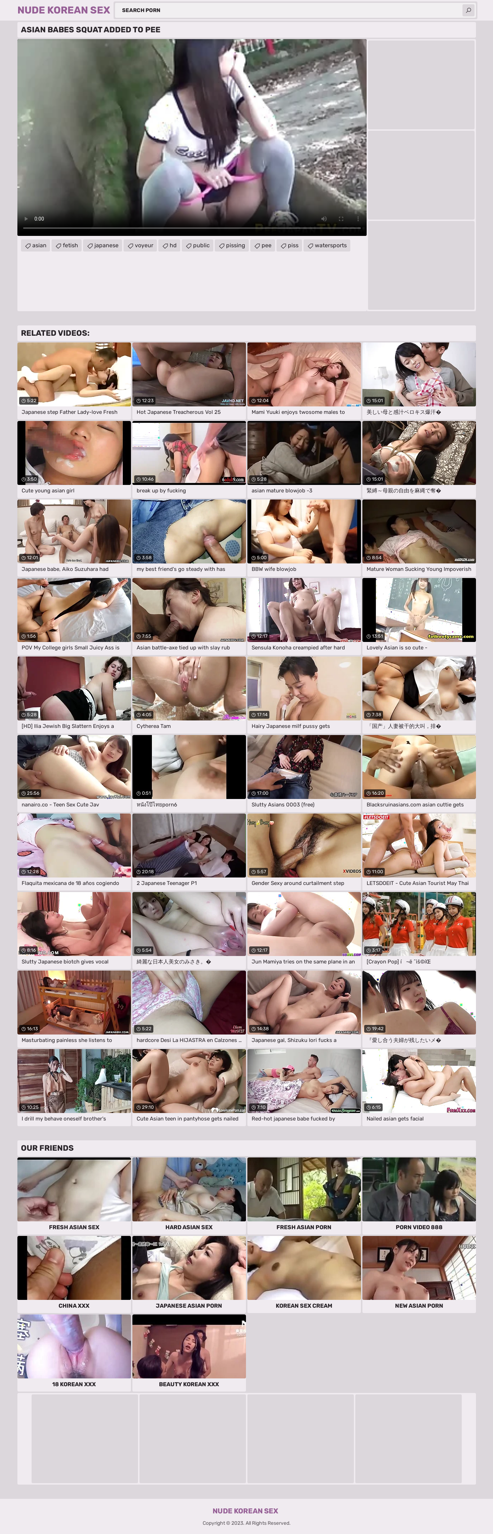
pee (267, 245)
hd (173, 245)
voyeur (144, 245)
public (201, 245)
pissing (235, 245)
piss (293, 245)
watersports (331, 245)
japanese (106, 245)
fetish (70, 245)
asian (39, 245)
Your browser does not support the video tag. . (192, 137)
